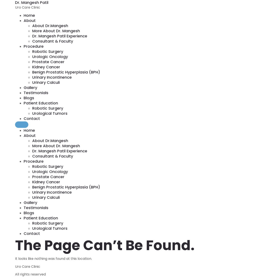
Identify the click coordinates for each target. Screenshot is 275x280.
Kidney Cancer (46, 67)
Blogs (29, 98)
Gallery (30, 87)
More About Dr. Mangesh (56, 31)
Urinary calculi (46, 82)
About (30, 20)
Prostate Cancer (48, 61)
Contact (32, 118)
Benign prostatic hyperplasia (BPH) (66, 72)
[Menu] (21, 124)
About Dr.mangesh (50, 25)
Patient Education (41, 103)
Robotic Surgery (47, 51)
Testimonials (36, 92)
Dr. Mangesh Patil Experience (59, 36)
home (29, 15)
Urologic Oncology (50, 56)
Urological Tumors (49, 113)
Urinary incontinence (52, 77)
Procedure (34, 46)
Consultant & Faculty (52, 41)
